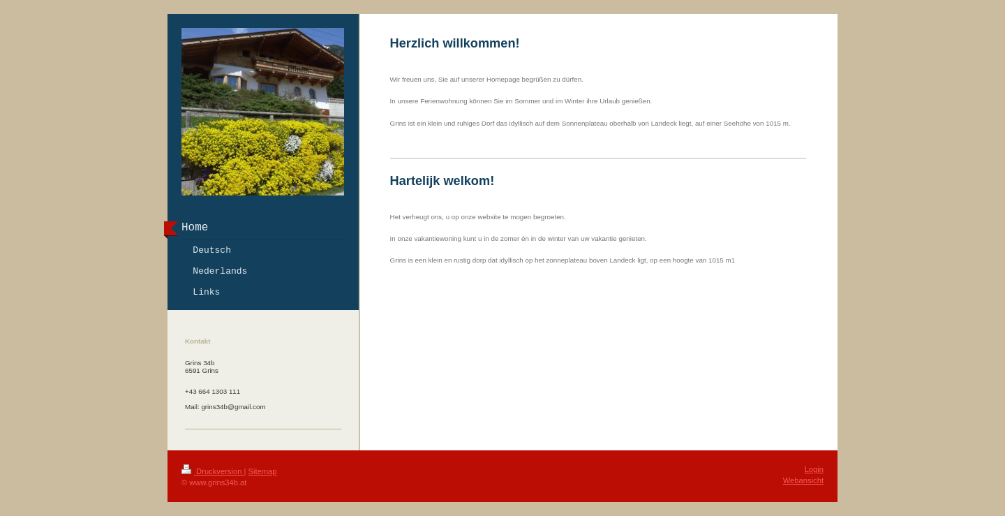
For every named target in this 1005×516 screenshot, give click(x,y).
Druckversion (212, 471)
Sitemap (262, 471)
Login (814, 469)
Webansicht (803, 480)
